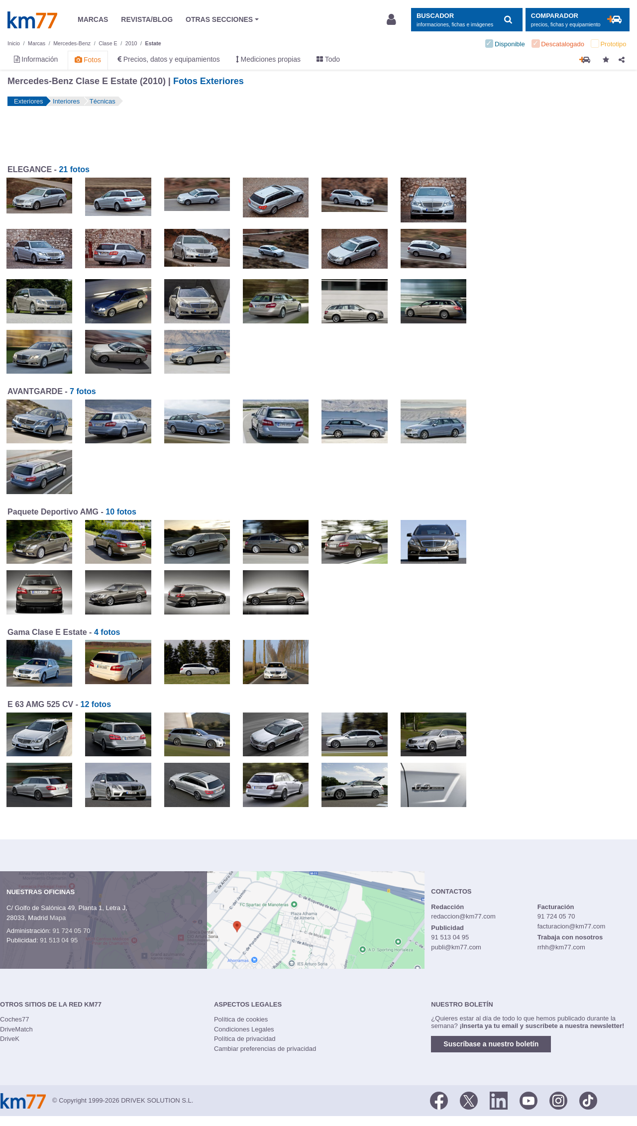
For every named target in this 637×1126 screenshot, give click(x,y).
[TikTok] (588, 1100)
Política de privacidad (245, 1038)
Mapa (58, 917)
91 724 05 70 (71, 930)
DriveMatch (16, 1029)
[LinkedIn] (499, 1100)
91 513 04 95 (59, 940)
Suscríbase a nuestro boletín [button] (490, 1044)
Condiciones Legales (244, 1029)
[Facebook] (439, 1100)
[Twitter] (469, 1100)
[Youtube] (528, 1100)
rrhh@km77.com (561, 947)
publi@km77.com (456, 947)
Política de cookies (241, 1019)
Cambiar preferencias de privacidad (265, 1048)
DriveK (9, 1038)
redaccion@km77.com (463, 916)
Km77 (32, 20)
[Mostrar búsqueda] (466, 19)
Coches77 (14, 1019)
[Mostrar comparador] (578, 19)
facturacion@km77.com (571, 926)
